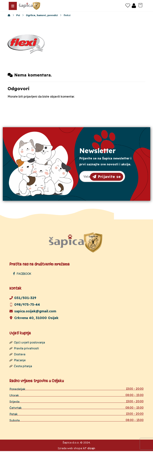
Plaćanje (17, 360)
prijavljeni (30, 97)
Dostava (17, 354)
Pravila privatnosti (24, 348)
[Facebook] (23, 274)
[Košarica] (140, 5)
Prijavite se (107, 176)
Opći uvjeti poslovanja (27, 342)
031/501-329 (22, 298)
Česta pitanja (20, 366)
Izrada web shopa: (70, 449)
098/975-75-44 (24, 305)
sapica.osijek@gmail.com (32, 311)
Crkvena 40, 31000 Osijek (33, 318)
